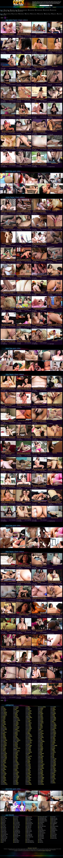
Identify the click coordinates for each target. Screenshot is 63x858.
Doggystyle (15, 748)
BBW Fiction (29, 828)
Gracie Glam (4, 14)
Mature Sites (53, 820)
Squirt (51, 722)
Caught (2, 778)
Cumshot (14, 730)
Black (2, 750)
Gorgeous (27, 728)
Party (39, 742)
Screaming (40, 777)
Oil (38, 729)
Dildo (14, 744)
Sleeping (51, 712)
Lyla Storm (60, 13)
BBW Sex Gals (29, 830)
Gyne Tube (16, 819)
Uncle (51, 757)
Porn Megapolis (54, 823)
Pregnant (39, 756)
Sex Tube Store (16, 827)
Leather (27, 772)
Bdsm (2, 734)
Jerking (27, 758)
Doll (13, 749)
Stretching (52, 728)
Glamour (27, 724)
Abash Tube (4, 840)
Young (51, 782)
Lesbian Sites (41, 834)
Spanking (52, 718)
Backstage (2, 729)
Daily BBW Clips (29, 835)
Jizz (26, 760)
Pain (39, 738)
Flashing (14, 782)
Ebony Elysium (16, 840)
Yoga (51, 781)
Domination (15, 750)
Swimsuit (51, 734)
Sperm (51, 720)
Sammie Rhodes (8, 13)
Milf (38, 712)
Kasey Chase (40, 13)
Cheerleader (3, 784)
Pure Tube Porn (17, 823)
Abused (2, 708)
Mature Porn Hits (54, 818)
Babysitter (2, 728)
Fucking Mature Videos (43, 819)
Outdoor (39, 737)
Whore (51, 774)
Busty (2, 772)
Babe (2, 726)
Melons (39, 709)
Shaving (39, 782)
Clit (13, 709)
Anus (1, 718)
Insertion (27, 750)
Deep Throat (15, 740)
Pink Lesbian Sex (54, 822)
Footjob (27, 708)
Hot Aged (40, 827)
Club (14, 713)
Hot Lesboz (41, 828)
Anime (2, 717)
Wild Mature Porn (54, 830)
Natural (39, 721)
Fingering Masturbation (23, 10)
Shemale (39, 784)
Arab (1, 720)
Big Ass (2, 738)
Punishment (40, 764)
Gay (26, 718)
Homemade (27, 740)
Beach (2, 736)
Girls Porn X (53, 832)
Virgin (51, 766)
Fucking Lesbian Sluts (30, 842)
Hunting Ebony (29, 824)
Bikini (2, 746)
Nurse (39, 725)
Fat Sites (28, 839)
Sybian (51, 737)
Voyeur (51, 768)
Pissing (39, 749)
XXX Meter (53, 831)
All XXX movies (4, 818)
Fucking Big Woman (30, 840)
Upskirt (51, 762)
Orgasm (39, 733)
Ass (1, 722)
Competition (15, 718)
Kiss (26, 762)
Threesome (52, 745)
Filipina (14, 774)
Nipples (39, 722)
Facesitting (15, 764)
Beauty (2, 737)
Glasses (27, 725)
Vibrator (51, 764)
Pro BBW (53, 824)
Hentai (27, 737)
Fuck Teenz (41, 823)
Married (27, 782)
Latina (27, 770)
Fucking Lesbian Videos (43, 816)
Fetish (14, 773)
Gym (26, 732)
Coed (14, 716)
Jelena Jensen (34, 13)
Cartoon (2, 774)
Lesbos (40, 839)
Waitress (51, 769)
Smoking (51, 713)
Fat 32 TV (28, 838)
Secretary (39, 778)
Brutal (2, 768)
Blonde (2, 754)
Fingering (14, 776)
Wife (51, 776)
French (27, 712)
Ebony (14, 754)
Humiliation (27, 745)
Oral (38, 732)
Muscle (39, 720)
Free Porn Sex (53, 836)
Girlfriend (27, 722)
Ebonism (15, 838)
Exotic (14, 761)
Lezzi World (53, 816)
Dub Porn (3, 823)
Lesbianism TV (41, 831)
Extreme (14, 762)
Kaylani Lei (54, 13)
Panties (39, 740)
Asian (2, 721)
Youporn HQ (4, 839)
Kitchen (27, 764)
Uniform (51, 760)
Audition (2, 724)
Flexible (14, 784)
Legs (26, 773)
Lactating (27, 766)
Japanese (27, 756)
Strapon (51, 726)
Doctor (14, 746)
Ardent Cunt (4, 820)
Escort (14, 758)
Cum (14, 729)
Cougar (14, 722)
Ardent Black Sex (17, 831)
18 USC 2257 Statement (41, 850)
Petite (39, 746)
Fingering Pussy (20, 11)
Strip (51, 729)
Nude (39, 724)
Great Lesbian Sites (42, 826)
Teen (51, 742)
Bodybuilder (3, 757)
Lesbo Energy (41, 835)
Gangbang (27, 717)
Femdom (14, 772)
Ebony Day (16, 839)
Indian (27, 748)
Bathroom (2, 732)
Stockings (52, 725)
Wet (51, 773)
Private (39, 758)
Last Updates (42, 7)
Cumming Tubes (29, 834)
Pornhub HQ (4, 827)
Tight (51, 746)
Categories (54, 7)
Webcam (51, 770)
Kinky (26, 761)
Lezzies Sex (41, 842)
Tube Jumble (4, 832)
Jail (26, 754)
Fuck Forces (4, 828)
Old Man (39, 730)
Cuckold (14, 728)
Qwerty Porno (4, 831)
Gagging (27, 716)
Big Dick (2, 744)
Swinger (51, 736)
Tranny (51, 752)
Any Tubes (3, 816)
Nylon (39, 726)
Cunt (14, 732)
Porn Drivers (4, 830)
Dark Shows (16, 836)
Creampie (14, 726)
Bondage (2, 758)
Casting (2, 777)
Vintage (51, 765)
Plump (39, 750)
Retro (39, 769)
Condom (14, 721)
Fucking (27, 713)
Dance (14, 737)
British (2, 765)
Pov (38, 754)
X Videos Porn (53, 835)
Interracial (27, 752)
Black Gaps (16, 834)
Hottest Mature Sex (42, 830)
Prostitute (39, 761)
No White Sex (29, 827)
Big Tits (2, 745)
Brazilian (2, 762)
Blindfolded (2, 753)
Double (14, 752)
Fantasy (14, 768)
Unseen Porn (4, 835)
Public (39, 762)
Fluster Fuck (4, 824)
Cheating (2, 782)
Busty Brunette (47, 10)
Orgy (39, 734)
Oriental (39, 736)
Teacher (51, 740)
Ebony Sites (29, 820)
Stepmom (52, 724)
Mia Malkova (21, 13)
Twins (51, 754)
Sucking (51, 732)
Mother (39, 718)
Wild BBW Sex (53, 828)
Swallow (51, 733)
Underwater (52, 758)
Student (51, 730)
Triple (51, 753)
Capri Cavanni (15, 13)
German (27, 720)
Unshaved (52, 761)
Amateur (2, 712)
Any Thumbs (16, 816)
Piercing (39, 748)
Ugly (51, 756)
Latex (26, 769)
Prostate (39, 760)
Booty (2, 761)
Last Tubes (4, 826)
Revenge (39, 770)
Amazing (2, 713)
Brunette (2, 766)
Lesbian (27, 774)
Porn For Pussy (54, 834)
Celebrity (2, 780)
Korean (27, 765)
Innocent (27, 749)
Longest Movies (48, 7)
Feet (14, 770)
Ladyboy (27, 768)
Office (39, 728)
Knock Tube (16, 820)
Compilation (15, 720)
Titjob (51, 748)
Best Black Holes (17, 832)
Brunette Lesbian (14, 10)
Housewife (27, 742)
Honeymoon (28, 741)
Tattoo (51, 738)
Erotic (14, 757)
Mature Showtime (54, 819)
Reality (39, 766)
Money (39, 716)
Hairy (26, 733)
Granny (27, 729)
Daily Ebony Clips (17, 835)
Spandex (51, 717)
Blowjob (2, 756)
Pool (39, 752)
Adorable (2, 709)
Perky (39, 745)
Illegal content (48, 850)
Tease (51, 741)
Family (14, 766)
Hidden (27, 738)
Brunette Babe (31, 10)
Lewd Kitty (41, 840)
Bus (1, 770)
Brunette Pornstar (12, 11)
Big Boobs (2, 740)
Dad (14, 736)
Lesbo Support (41, 838)
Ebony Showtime (29, 819)
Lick (26, 776)
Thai (51, 744)
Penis (39, 744)
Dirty (14, 745)
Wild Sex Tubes (4, 838)
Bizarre (2, 749)
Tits (51, 749)
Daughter (14, 738)
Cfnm (2, 781)
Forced (27, 709)
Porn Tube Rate (17, 822)
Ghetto (27, 721)
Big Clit (2, 741)
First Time (15, 777)
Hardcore (27, 736)
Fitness (14, 781)
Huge (26, 744)
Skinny (51, 709)
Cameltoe (2, 773)
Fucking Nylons (41, 822)
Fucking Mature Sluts (42, 818)
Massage (27, 784)
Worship (51, 778)
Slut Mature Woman (54, 826)
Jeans (27, 757)
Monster (39, 717)
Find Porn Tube (54, 838)
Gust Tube (16, 818)
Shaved (39, 781)
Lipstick (27, 778)
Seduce (39, 780)
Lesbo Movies (41, 836)
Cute (14, 733)
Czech (14, 734)
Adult (3, 842)
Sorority (51, 716)
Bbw (1, 733)
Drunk (14, 753)
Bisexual (2, 748)
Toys (51, 750)
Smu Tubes (16, 828)
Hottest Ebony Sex (30, 823)
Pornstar (39, 753)
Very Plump (53, 827)
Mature (39, 708)
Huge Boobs (7, 10)
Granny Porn (41, 824)
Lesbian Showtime (42, 832)
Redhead (39, 768)
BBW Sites (28, 832)
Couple (14, 724)
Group (27, 730)
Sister (51, 708)
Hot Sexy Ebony (29, 822)
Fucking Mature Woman (43, 820)
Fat (13, 769)
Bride (2, 764)
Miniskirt (39, 713)
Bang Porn (3, 822)
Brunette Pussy (4, 11)
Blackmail (2, 752)
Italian (27, 753)
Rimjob (39, 773)
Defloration (15, 741)
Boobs (2, 760)
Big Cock (2, 742)
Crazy (14, 725)
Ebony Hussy (29, 818)
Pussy (39, 765)
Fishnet (14, 778)
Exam (14, 760)
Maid (26, 781)
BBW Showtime (29, 831)
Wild (51, 777)
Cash (2, 776)
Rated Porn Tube (17, 824)
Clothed (14, 712)
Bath (1, 730)
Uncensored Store (5, 834)
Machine (27, 780)
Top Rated (35, 7)
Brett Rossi (28, 13)
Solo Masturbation (39, 10)
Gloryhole (27, 726)
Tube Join (3, 819)
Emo (14, 756)
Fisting (14, 780)
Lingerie (27, 777)
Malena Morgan (48, 13)
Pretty (39, 757)
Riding (39, 772)
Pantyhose (40, 741)
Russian (39, 774)
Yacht (51, 780)
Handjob (27, 734)
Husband (27, 746)
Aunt (1, 725)
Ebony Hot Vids (29, 816)
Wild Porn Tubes (4, 836)
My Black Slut (29, 826)
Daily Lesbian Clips (30, 836)
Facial (14, 765)
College (14, 717)
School (39, 776)
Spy (51, 721)
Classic (14, 708)
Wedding (51, 772)
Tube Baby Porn (17, 830)
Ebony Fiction (16, 842)
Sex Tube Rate (16, 826)
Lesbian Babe (53, 10)
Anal (1, 716)
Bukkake (2, 769)
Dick (14, 742)
